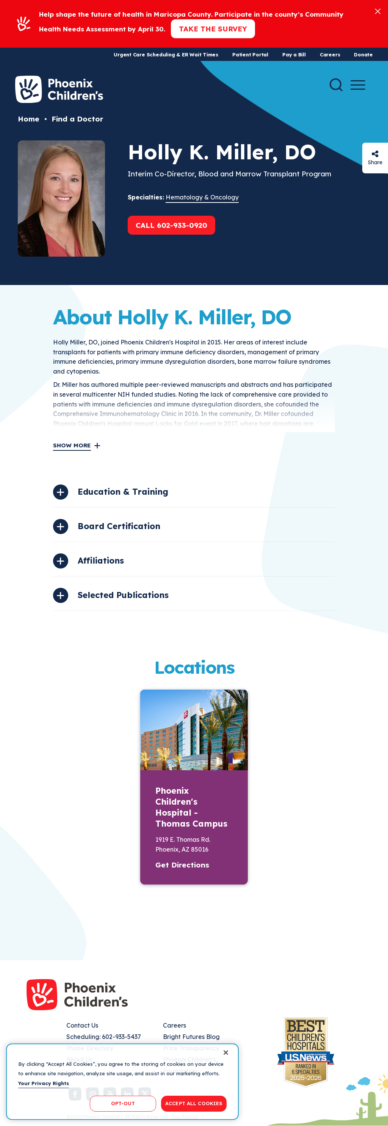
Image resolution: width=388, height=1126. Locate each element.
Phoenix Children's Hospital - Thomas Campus (191, 807)
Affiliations (101, 560)
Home (28, 118)
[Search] (336, 85)
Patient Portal (250, 54)
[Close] (378, 10)
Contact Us (82, 1025)
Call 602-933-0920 (171, 225)
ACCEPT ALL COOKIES (193, 1103)
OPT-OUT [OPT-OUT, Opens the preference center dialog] (123, 1103)
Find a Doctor (77, 118)
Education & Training (123, 491)
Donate (363, 54)
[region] (122, 1081)
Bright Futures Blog (191, 1036)
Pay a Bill (294, 54)
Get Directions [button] (182, 864)
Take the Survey (213, 28)
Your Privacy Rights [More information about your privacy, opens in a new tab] (43, 1083)
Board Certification (119, 526)
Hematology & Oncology (202, 197)
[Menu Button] (357, 85)
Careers (330, 54)
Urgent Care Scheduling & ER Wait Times (166, 54)
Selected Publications (123, 595)
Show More (72, 445)
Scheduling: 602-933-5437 (103, 1036)
